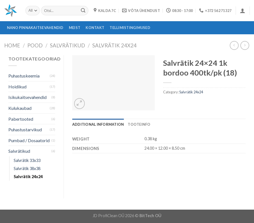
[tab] (98, 124)
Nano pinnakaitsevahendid (35, 27)
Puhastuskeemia (24, 75)
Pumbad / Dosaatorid (29, 140)
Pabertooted (20, 119)
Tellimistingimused (130, 27)
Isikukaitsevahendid (27, 97)
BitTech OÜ (150, 215)
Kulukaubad (20, 108)
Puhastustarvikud (25, 129)
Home (12, 45)
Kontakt (95, 27)
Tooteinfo (139, 124)
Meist (74, 27)
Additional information (98, 124)
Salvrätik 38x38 (27, 168)
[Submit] (83, 10)
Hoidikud (17, 86)
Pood (35, 45)
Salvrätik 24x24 (114, 45)
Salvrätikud (67, 45)
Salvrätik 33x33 (27, 160)
